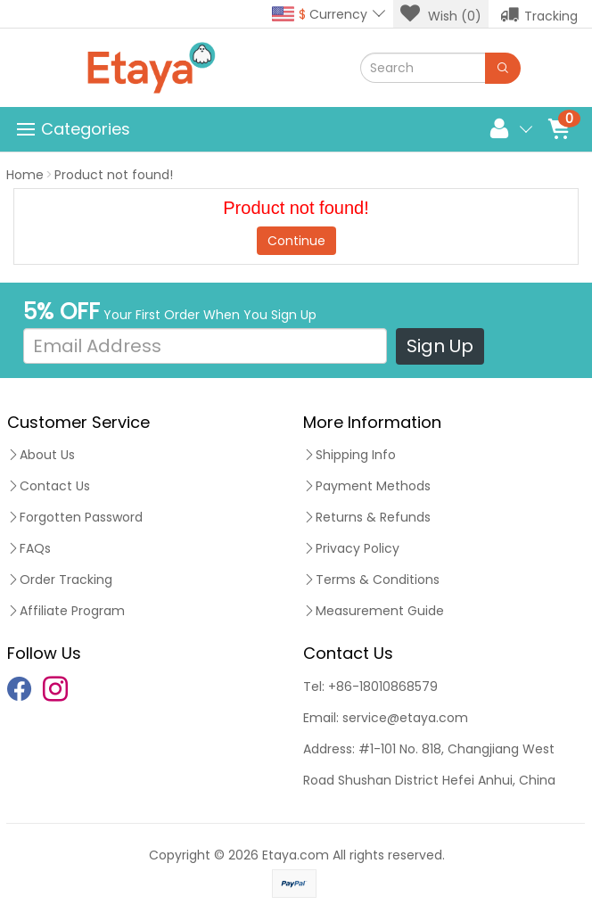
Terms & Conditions (371, 579)
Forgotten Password (75, 517)
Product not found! (113, 175)
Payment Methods (367, 486)
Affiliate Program (66, 611)
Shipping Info (349, 455)
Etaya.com (295, 855)
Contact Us (48, 486)
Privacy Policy (351, 548)
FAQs (29, 548)
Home (25, 175)
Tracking (539, 14)
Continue (296, 241)
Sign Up (440, 345)
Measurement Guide (373, 611)
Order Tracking (59, 579)
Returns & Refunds (367, 517)
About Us (41, 455)
